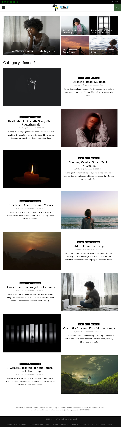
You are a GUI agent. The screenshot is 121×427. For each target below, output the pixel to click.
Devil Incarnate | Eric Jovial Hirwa (72, 50)
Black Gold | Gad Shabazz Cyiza (102, 50)
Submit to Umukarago (61, 424)
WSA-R (79, 85)
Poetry (87, 78)
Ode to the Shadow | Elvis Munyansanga (89, 328)
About (109, 424)
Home (9, 424)
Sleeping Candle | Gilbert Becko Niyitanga (89, 163)
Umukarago (95, 78)
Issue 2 (81, 78)
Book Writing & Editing (80, 424)
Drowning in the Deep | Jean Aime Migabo (101, 31)
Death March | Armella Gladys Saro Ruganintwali (30, 122)
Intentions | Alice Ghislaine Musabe (31, 205)
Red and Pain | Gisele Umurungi (72, 31)
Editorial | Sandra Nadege (89, 246)
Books (48, 424)
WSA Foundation (98, 424)
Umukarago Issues (36, 424)
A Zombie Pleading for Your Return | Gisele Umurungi (30, 369)
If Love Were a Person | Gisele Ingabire (30, 51)
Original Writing (20, 424)
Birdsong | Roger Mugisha (89, 81)
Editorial (80, 242)
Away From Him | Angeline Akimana (30, 287)
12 (101, 85)
